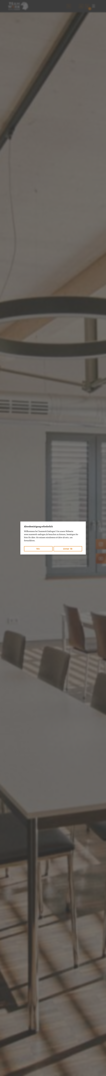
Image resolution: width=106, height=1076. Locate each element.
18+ (38, 548)
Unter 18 (67, 548)
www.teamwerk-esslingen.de (36, 534)
